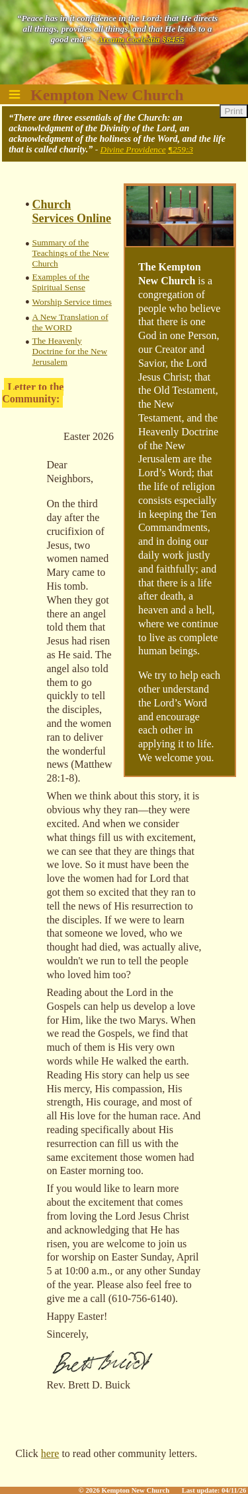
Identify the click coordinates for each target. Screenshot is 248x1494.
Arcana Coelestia (128, 39)
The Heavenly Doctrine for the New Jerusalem (70, 351)
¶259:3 (180, 149)
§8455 (173, 39)
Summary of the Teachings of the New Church (70, 252)
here (50, 1453)
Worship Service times (72, 302)
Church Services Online (72, 211)
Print (234, 111)
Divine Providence (133, 149)
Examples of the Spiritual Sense (61, 282)
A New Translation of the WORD (70, 322)
